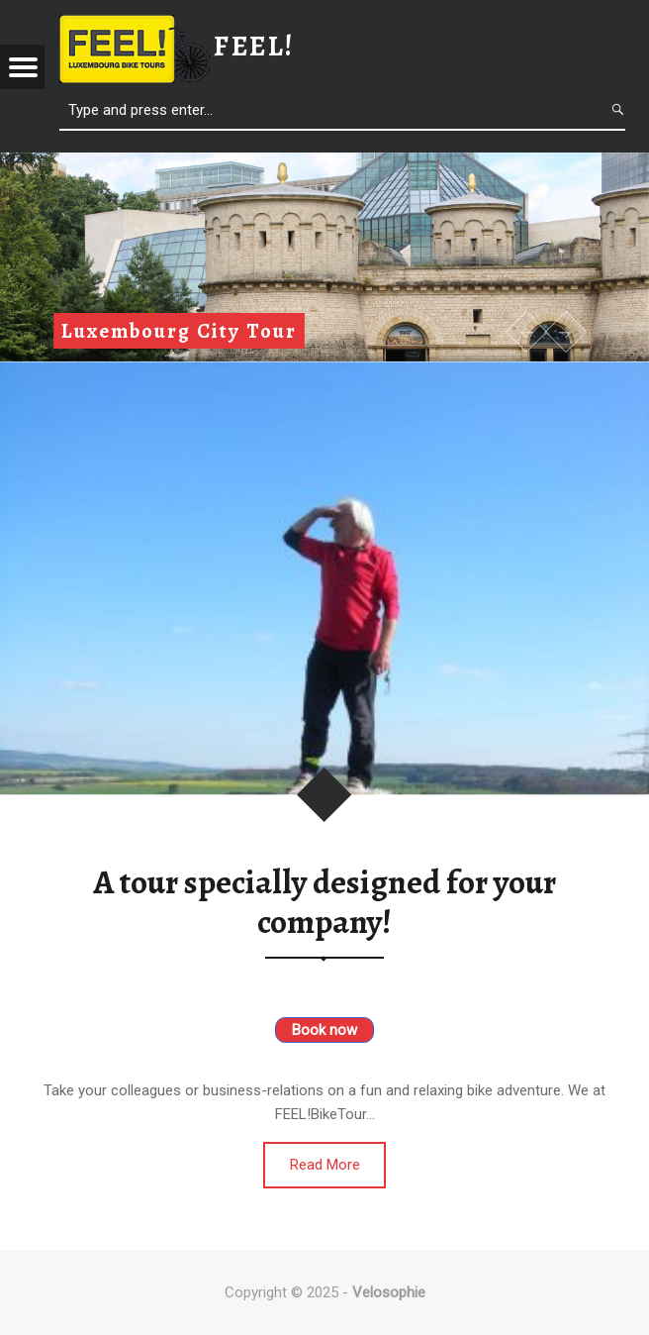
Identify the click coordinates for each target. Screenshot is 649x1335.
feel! (254, 46)
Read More (325, 1165)
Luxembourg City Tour (179, 331)
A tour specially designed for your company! (324, 902)
